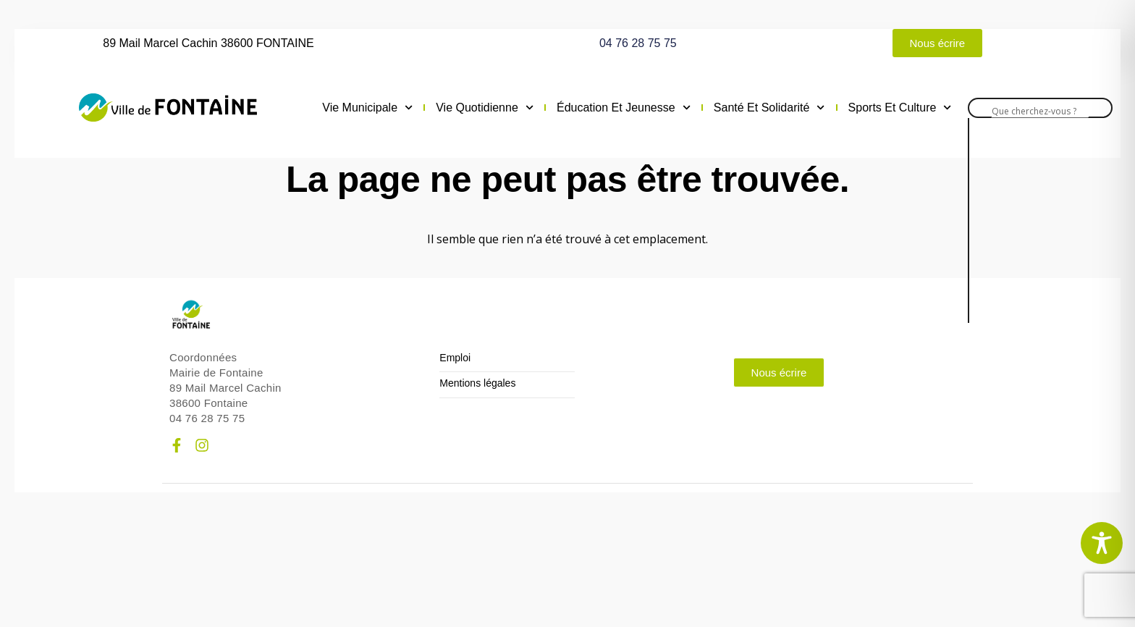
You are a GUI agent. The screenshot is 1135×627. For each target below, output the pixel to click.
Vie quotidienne (484, 107)
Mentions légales (477, 383)
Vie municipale (367, 107)
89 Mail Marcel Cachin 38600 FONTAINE (208, 43)
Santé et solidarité (769, 107)
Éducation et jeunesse (624, 107)
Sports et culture (900, 107)
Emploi (455, 358)
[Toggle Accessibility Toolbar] (1101, 543)
